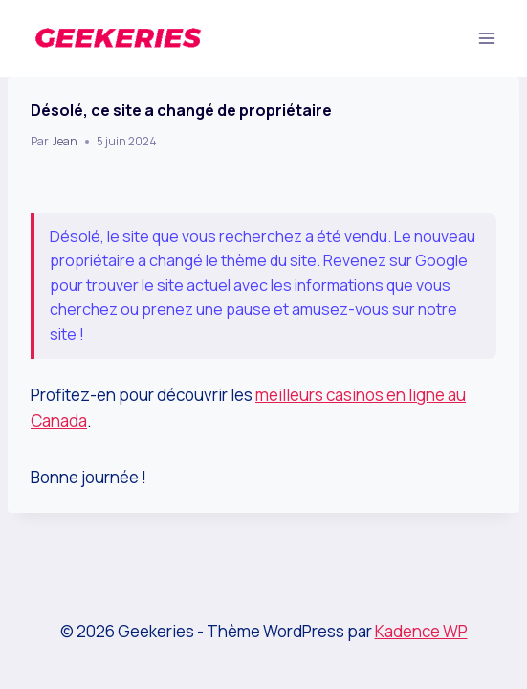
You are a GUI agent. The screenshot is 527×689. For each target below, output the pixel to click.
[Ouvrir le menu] (486, 38)
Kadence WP (421, 631)
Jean (64, 141)
